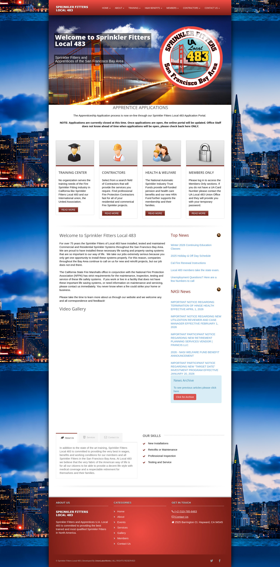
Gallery (121, 532)
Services (89, 437)
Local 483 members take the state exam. (195, 270)
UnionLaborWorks (103, 561)
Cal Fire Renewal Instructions (188, 262)
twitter (211, 560)
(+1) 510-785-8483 (185, 511)
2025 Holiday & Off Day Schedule (191, 255)
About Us (67, 437)
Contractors (190, 7)
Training (133, 7)
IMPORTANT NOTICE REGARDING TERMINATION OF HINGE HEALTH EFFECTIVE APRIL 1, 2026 (192, 305)
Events (121, 522)
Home (105, 7)
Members (171, 7)
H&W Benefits (152, 7)
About (118, 7)
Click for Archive (185, 397)
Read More (68, 209)
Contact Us (211, 7)
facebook (219, 560)
